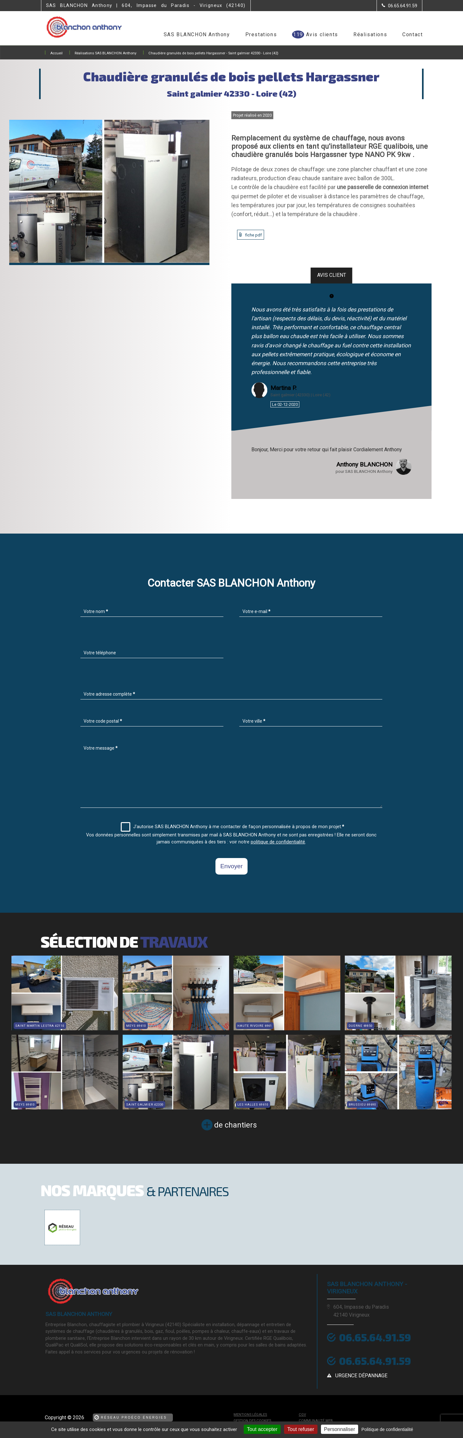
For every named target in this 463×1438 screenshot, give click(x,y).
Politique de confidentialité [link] (387, 1429)
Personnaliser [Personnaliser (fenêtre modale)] (339, 1429)
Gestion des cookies (252, 1421)
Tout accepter (262, 1429)
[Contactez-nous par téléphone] (399, 5)
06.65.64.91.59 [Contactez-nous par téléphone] (375, 1337)
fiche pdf (253, 235)
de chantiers (235, 1125)
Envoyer (231, 866)
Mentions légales (250, 1415)
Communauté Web (316, 1421)
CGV (302, 1415)
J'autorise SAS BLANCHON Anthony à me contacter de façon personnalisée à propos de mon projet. (232, 827)
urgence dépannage (361, 1376)
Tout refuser (300, 1429)
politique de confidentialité (278, 842)
